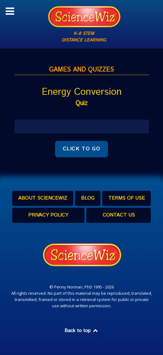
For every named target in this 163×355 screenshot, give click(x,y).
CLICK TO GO (81, 149)
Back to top (81, 330)
